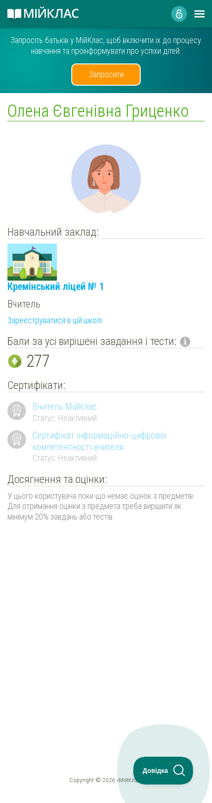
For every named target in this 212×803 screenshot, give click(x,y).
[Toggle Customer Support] (163, 770)
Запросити (106, 74)
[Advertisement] (106, 620)
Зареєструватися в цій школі (54, 320)
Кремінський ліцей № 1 (55, 286)
